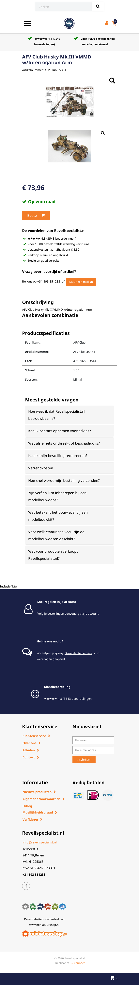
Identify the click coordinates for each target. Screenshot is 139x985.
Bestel (36, 215)
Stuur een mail (81, 281)
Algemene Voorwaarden (41, 799)
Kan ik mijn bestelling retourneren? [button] (57, 455)
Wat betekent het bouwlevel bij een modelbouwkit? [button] (58, 516)
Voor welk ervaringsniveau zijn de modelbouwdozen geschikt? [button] (56, 535)
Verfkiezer (30, 819)
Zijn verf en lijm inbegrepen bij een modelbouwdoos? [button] (57, 496)
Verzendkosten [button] (40, 468)
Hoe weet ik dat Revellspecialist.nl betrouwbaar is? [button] (56, 415)
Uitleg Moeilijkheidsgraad (38, 809)
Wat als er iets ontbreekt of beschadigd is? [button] (64, 443)
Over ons (30, 743)
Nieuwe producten (37, 792)
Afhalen (29, 750)
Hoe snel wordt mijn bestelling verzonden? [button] (64, 480)
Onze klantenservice (78, 653)
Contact (29, 757)
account (93, 613)
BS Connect (77, 963)
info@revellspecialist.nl (40, 842)
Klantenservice (34, 736)
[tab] (69, 415)
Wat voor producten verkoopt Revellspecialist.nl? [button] (53, 555)
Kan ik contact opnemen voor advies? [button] (59, 430)
